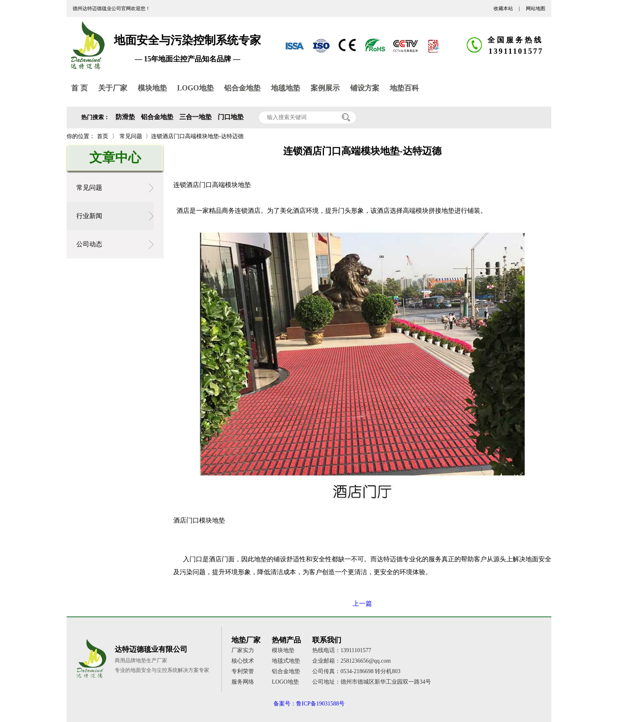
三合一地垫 (195, 116)
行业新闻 (89, 215)
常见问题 (131, 136)
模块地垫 (152, 88)
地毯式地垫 (286, 661)
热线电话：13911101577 (341, 650)
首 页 (79, 88)
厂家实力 (242, 650)
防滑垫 (125, 116)
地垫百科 (404, 88)
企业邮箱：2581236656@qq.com (351, 661)
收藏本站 (503, 8)
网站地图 (535, 8)
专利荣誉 (242, 671)
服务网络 (242, 682)
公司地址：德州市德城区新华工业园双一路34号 (371, 682)
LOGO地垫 (195, 88)
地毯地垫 (285, 88)
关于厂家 (112, 88)
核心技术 (242, 661)
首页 (102, 136)
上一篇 (362, 603)
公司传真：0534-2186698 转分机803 (356, 671)
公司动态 (89, 244)
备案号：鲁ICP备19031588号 (309, 704)
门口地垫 (231, 116)
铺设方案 (364, 88)
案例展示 (325, 88)
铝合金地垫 (242, 88)
